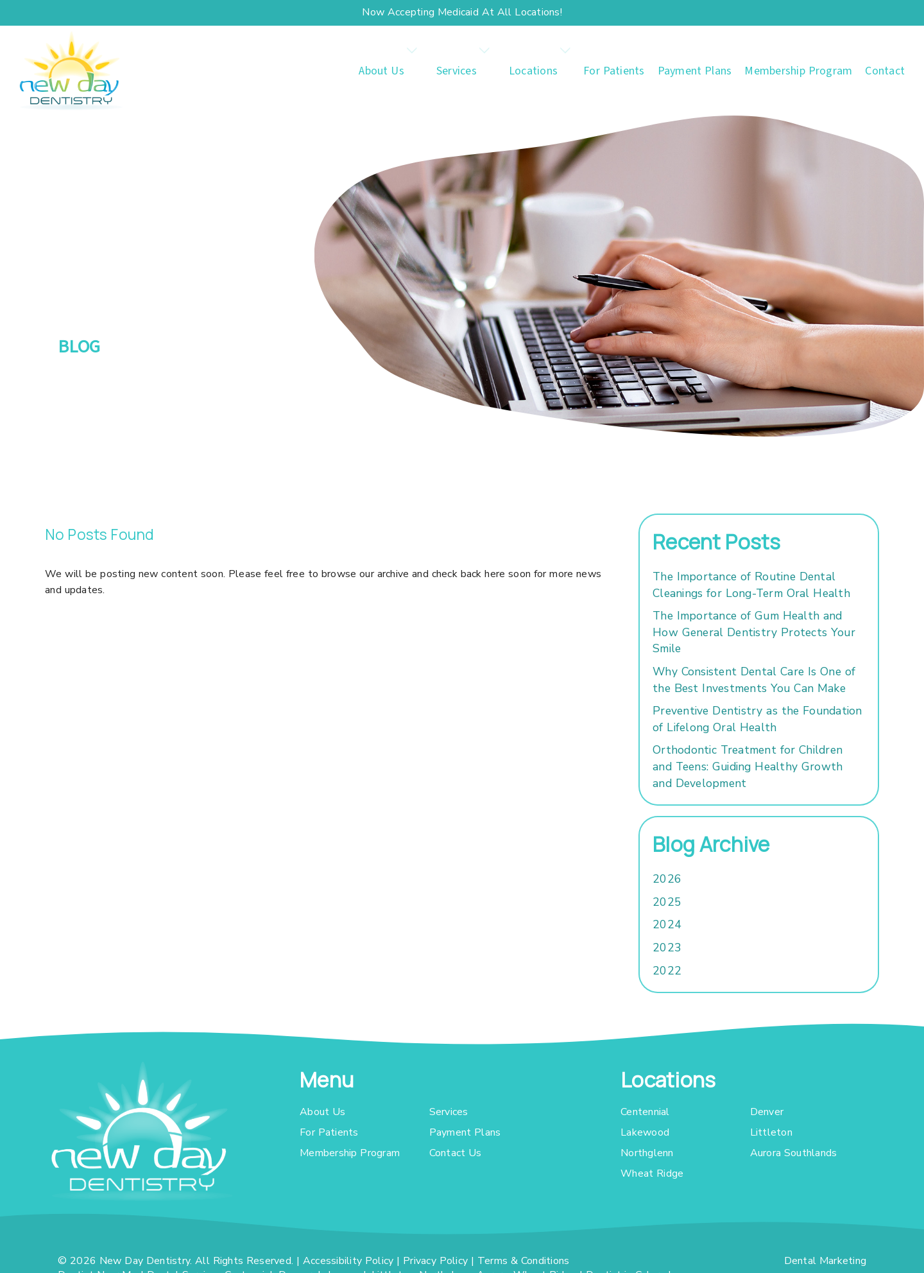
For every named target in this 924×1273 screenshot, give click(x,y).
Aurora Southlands (793, 1153)
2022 (667, 970)
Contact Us (455, 1153)
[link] (70, 70)
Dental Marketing (825, 1261)
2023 (667, 947)
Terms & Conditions (523, 1261)
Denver (767, 1112)
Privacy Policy (435, 1261)
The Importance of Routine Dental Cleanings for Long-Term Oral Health (751, 585)
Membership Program (798, 71)
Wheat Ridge (651, 1173)
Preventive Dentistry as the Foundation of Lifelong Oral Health (757, 719)
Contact (885, 71)
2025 (667, 902)
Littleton (771, 1132)
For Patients (614, 71)
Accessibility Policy (348, 1261)
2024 (667, 924)
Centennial (645, 1112)
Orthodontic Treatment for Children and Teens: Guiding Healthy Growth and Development (748, 766)
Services (456, 71)
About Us (381, 71)
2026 (667, 879)
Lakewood (644, 1132)
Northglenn (647, 1153)
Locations (533, 71)
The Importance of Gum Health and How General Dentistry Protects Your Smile (754, 632)
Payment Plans (695, 71)
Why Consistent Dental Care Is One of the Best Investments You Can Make (754, 680)
